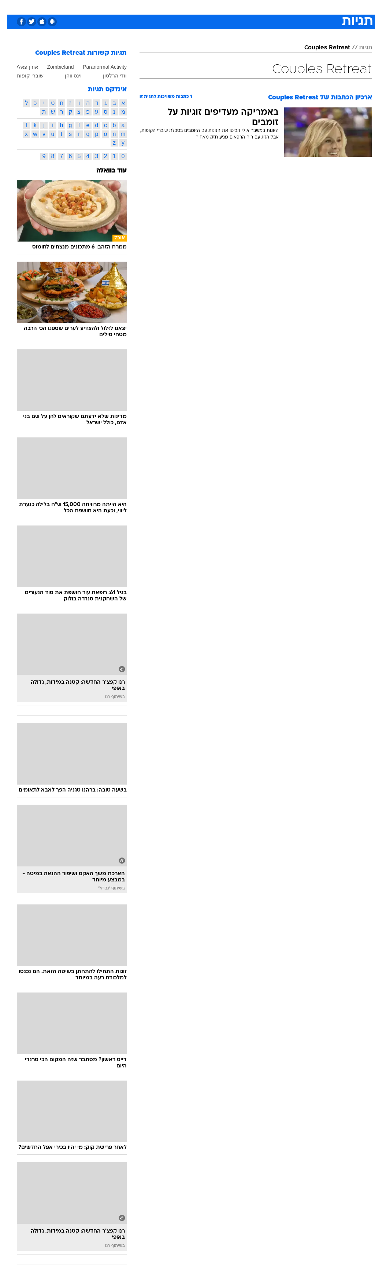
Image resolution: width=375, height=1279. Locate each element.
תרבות (259, 6)
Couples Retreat (320, 48)
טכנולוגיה (131, 6)
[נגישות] (10, 6)
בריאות (179, 6)
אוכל (201, 6)
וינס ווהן (66, 76)
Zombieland (53, 67)
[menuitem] (277, 7)
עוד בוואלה (104, 171)
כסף (219, 6)
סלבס (238, 6)
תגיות (358, 48)
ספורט (281, 6)
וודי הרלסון (108, 76)
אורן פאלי (20, 67)
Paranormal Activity (98, 67)
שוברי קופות (23, 76)
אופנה (106, 6)
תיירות (156, 6)
